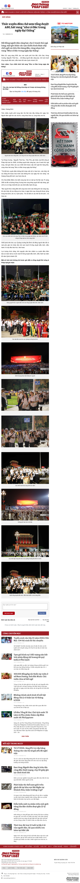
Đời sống (27, 12)
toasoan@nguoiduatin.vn (9, 878)
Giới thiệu (11, 868)
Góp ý (69, 8)
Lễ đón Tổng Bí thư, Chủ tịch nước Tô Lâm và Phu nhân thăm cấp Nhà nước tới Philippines (31, 715)
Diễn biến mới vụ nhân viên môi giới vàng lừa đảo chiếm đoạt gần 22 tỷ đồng (31, 806)
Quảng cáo (76, 8)
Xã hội (34, 12)
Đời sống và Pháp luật (57, 46)
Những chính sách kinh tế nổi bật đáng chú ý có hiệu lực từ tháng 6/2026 (30, 697)
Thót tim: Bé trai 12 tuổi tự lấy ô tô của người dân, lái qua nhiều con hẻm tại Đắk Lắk (30, 828)
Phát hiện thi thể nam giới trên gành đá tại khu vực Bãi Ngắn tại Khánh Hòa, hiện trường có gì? (29, 787)
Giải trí (40, 12)
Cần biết (63, 12)
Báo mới (30, 868)
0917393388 (6, 876)
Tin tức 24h (21, 868)
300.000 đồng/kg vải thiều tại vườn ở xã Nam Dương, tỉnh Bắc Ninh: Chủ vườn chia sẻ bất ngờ (31, 676)
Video (58, 12)
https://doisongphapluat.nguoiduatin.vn (10, 859)
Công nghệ (51, 12)
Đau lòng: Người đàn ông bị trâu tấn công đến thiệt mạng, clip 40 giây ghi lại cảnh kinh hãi (31, 770)
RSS (4, 868)
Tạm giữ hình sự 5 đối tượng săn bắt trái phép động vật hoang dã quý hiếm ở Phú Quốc (31, 657)
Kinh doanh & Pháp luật (14, 12)
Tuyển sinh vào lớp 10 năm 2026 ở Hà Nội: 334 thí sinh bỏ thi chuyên (31, 639)
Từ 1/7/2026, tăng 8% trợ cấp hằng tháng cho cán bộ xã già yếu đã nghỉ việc (31, 750)
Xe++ (45, 12)
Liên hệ (65, 8)
